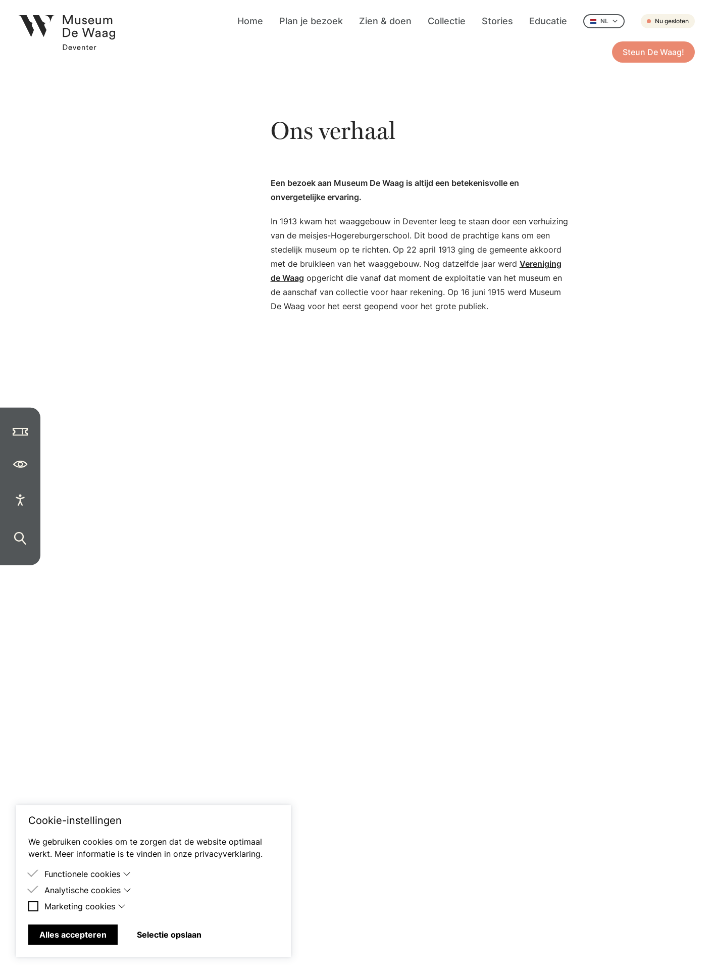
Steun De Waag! (653, 52)
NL (604, 21)
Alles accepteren (73, 935)
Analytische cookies (87, 890)
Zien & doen (385, 21)
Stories (497, 21)
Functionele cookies (87, 874)
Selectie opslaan (169, 935)
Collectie (447, 21)
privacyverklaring (227, 854)
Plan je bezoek (311, 21)
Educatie (548, 21)
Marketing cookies (85, 906)
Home (250, 21)
